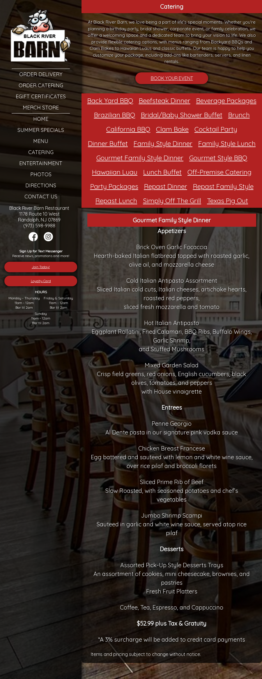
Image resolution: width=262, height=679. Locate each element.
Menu (40, 141)
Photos (41, 174)
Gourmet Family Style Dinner (139, 157)
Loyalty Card (41, 281)
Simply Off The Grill (172, 200)
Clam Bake (172, 129)
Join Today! (41, 267)
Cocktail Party (215, 129)
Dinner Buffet (108, 143)
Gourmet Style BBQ (218, 157)
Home (40, 119)
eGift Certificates (41, 96)
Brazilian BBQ (114, 115)
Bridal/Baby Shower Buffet (181, 115)
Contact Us (40, 196)
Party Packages (114, 186)
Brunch (239, 115)
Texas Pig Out (227, 200)
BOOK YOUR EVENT (172, 78)
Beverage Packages (226, 100)
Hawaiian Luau (114, 172)
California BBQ (128, 129)
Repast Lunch (116, 200)
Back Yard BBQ (110, 100)
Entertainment (40, 163)
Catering (41, 152)
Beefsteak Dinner (164, 100)
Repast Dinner (165, 186)
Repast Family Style (223, 186)
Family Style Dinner (163, 143)
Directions (40, 185)
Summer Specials (40, 130)
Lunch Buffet (162, 172)
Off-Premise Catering (219, 172)
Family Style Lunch (227, 143)
